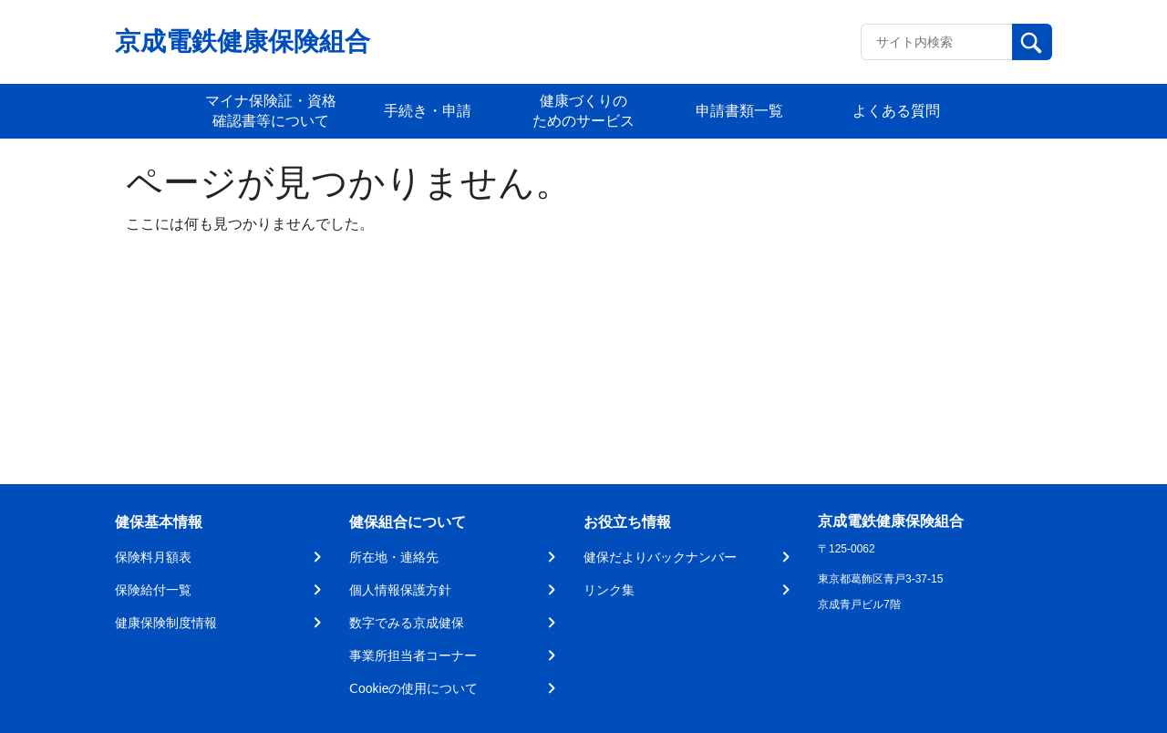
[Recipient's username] (937, 42)
